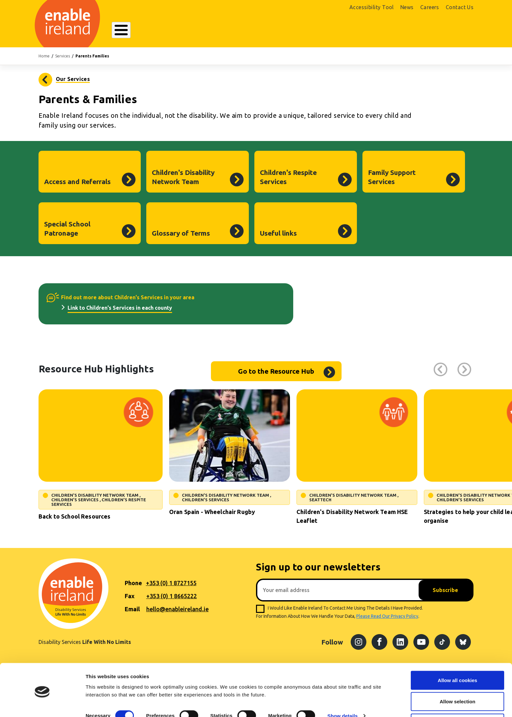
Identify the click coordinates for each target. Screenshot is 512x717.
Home (44, 56)
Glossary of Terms (181, 233)
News (407, 7)
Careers (429, 7)
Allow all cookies (457, 657)
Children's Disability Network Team (183, 176)
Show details (343, 692)
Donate (454, 32)
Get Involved (305, 31)
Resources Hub (254, 31)
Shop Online (406, 32)
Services (62, 56)
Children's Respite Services (288, 176)
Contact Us (460, 7)
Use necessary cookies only (457, 699)
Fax (130, 596)
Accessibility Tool (371, 7)
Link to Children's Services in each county (120, 308)
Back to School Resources (74, 516)
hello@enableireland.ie (177, 609)
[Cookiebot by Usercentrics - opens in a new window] (42, 704)
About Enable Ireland (143, 31)
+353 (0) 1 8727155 (171, 583)
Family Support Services (392, 176)
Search (345, 31)
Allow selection (457, 678)
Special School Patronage (67, 228)
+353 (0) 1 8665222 (171, 596)
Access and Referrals (77, 181)
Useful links (278, 233)
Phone (133, 583)
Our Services (202, 31)
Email (132, 609)
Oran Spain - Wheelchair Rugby (212, 511)
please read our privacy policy (387, 616)
